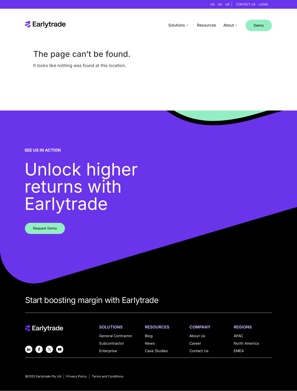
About (231, 25)
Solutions (182, 25)
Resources (208, 25)
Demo (259, 25)
